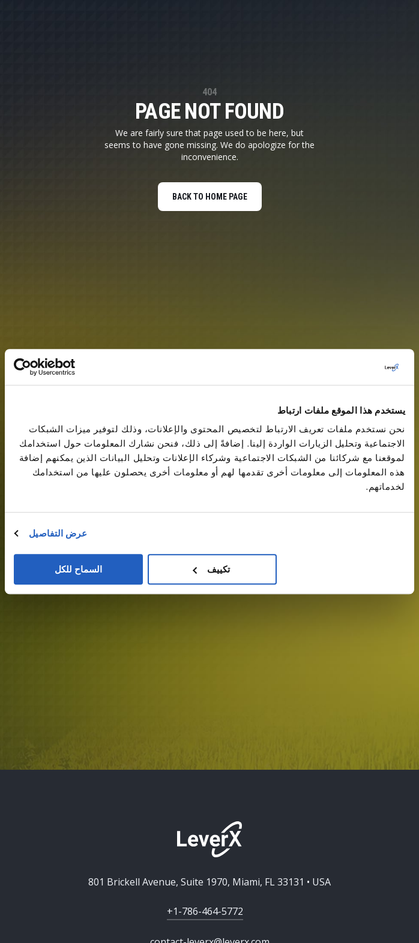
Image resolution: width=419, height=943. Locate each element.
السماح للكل (78, 569)
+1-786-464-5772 (205, 911)
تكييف (211, 569)
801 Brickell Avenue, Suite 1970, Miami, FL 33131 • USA (209, 881)
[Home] (209, 839)
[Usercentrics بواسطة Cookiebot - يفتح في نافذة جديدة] (66, 367)
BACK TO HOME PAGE (209, 196)
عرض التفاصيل (57, 533)
